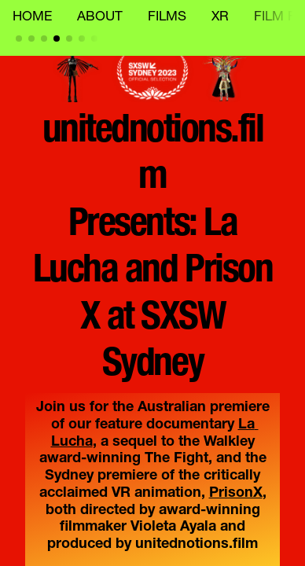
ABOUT (100, 17)
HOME (32, 17)
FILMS (167, 17)
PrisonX (236, 494)
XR (220, 17)
